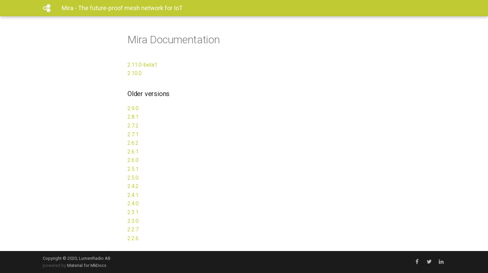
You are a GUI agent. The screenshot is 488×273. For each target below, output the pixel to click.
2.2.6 (133, 238)
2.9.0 (133, 108)
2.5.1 (133, 169)
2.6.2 (133, 143)
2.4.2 (133, 186)
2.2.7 (133, 229)
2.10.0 (134, 73)
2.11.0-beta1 (142, 65)
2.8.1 (133, 117)
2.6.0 (133, 160)
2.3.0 (133, 221)
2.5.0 (133, 178)
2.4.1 (133, 195)
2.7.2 (133, 125)
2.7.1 (133, 134)
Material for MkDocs (86, 265)
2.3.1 (133, 212)
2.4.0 (133, 203)
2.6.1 (133, 152)
